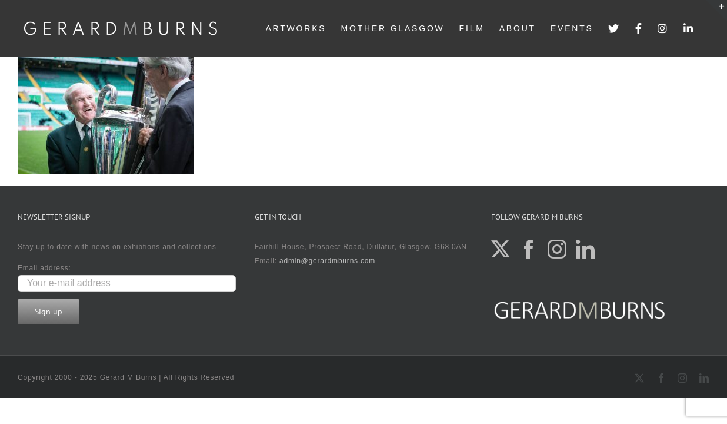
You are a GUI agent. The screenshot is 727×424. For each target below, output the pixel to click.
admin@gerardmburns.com (327, 261)
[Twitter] (501, 249)
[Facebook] (529, 249)
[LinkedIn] (585, 249)
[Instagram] (557, 249)
